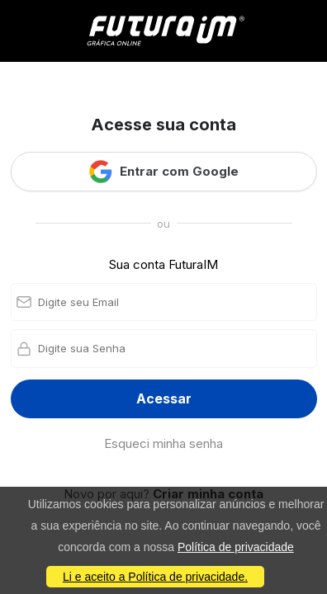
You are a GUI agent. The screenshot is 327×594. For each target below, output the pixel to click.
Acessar (164, 398)
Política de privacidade (236, 547)
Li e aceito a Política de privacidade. (155, 576)
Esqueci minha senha (163, 443)
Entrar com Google (163, 171)
